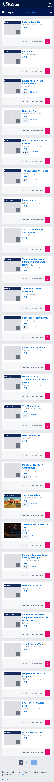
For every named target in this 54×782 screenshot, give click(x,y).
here (24, 774)
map (24, 27)
